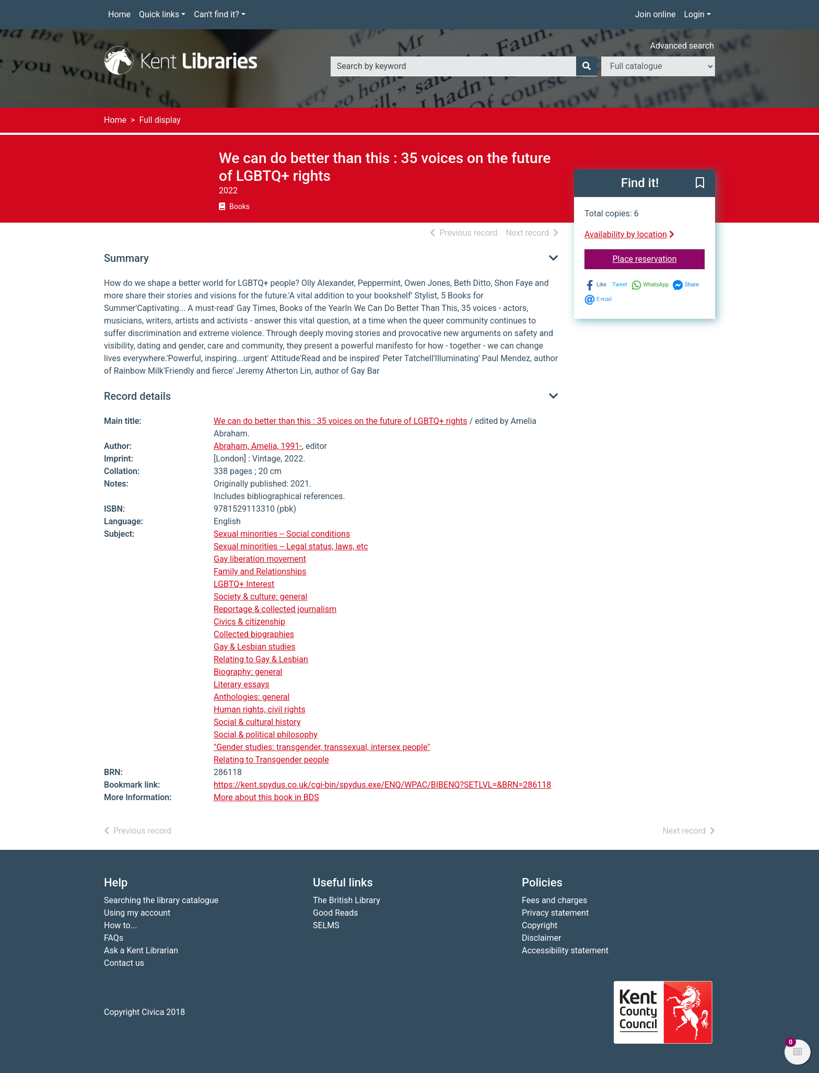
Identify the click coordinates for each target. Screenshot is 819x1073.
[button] (700, 184)
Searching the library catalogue (161, 900)
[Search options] (658, 66)
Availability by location (629, 234)
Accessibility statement (565, 950)
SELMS (326, 925)
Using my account (137, 913)
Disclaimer (541, 938)
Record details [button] (137, 396)
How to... (120, 925)
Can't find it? (216, 14)
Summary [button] (126, 258)
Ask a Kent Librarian (141, 950)
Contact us (124, 963)
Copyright (539, 925)
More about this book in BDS (266, 797)
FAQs (113, 938)
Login (694, 14)
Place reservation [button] (659, 258)
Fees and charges (554, 900)
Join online (655, 14)
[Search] (586, 66)
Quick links (159, 14)
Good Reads (335, 913)
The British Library (346, 900)
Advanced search (682, 46)
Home (119, 14)
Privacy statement (555, 913)
